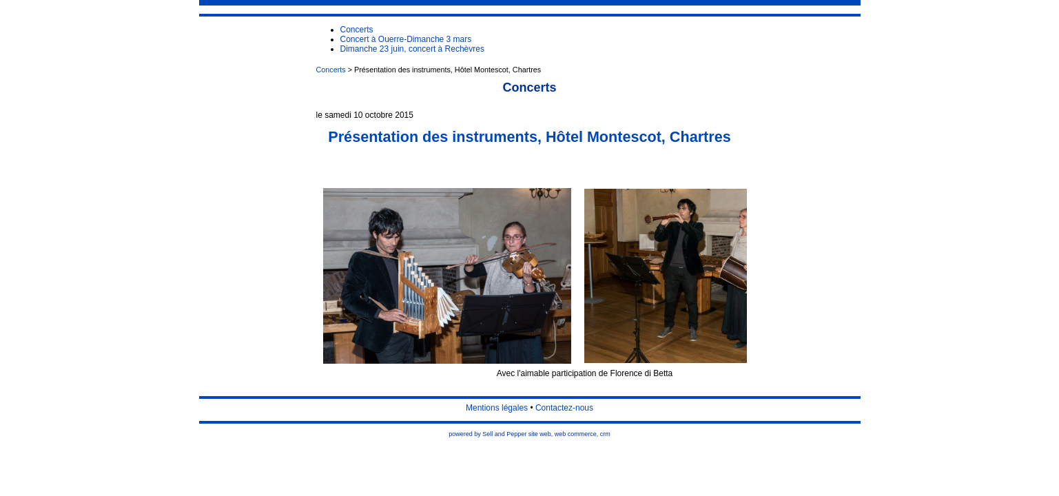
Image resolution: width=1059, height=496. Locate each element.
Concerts (331, 69)
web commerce (576, 434)
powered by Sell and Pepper (487, 434)
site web (539, 434)
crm (605, 434)
